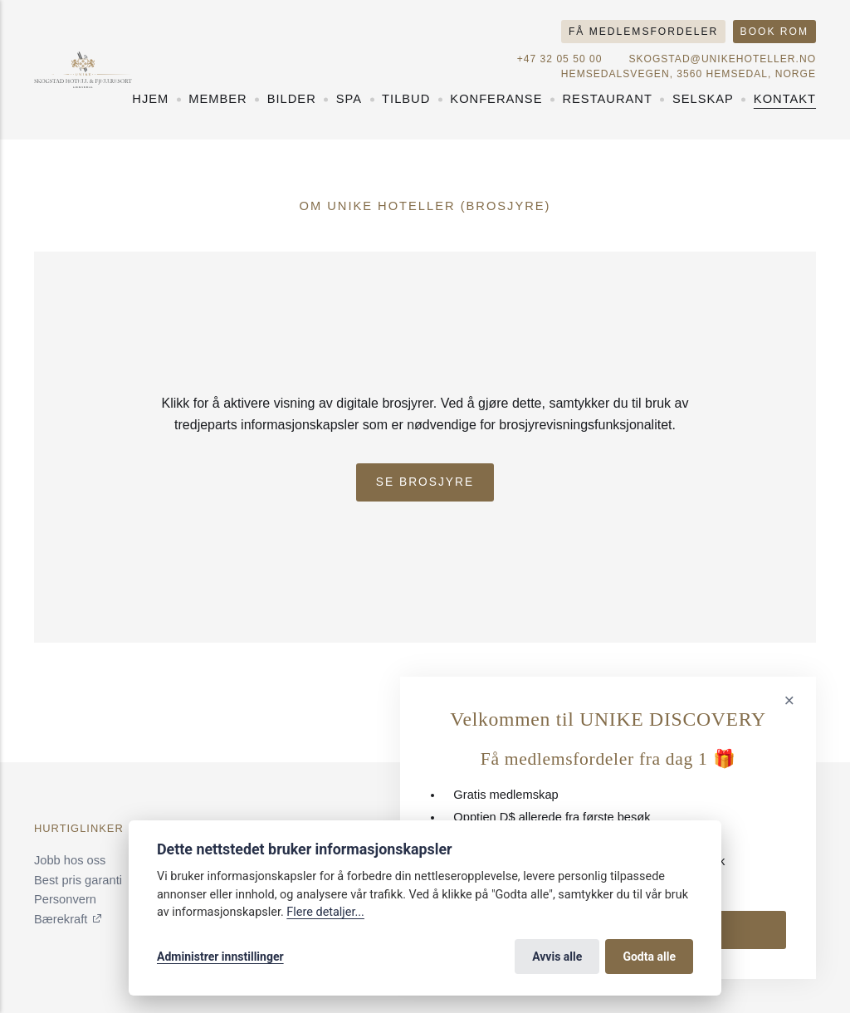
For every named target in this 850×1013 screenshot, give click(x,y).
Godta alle (649, 956)
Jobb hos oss (69, 860)
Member (217, 98)
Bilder (291, 98)
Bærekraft (60, 919)
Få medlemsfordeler (643, 31)
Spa (349, 98)
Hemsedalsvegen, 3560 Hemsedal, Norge (688, 74)
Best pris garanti (78, 880)
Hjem (150, 98)
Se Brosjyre (425, 482)
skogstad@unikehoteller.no (722, 59)
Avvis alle (557, 956)
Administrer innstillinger (220, 956)
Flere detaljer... (325, 912)
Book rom (774, 31)
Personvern (65, 899)
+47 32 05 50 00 (560, 59)
